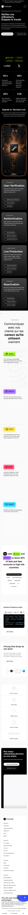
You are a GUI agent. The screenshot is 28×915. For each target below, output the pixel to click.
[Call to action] (7, 33)
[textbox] (14, 621)
